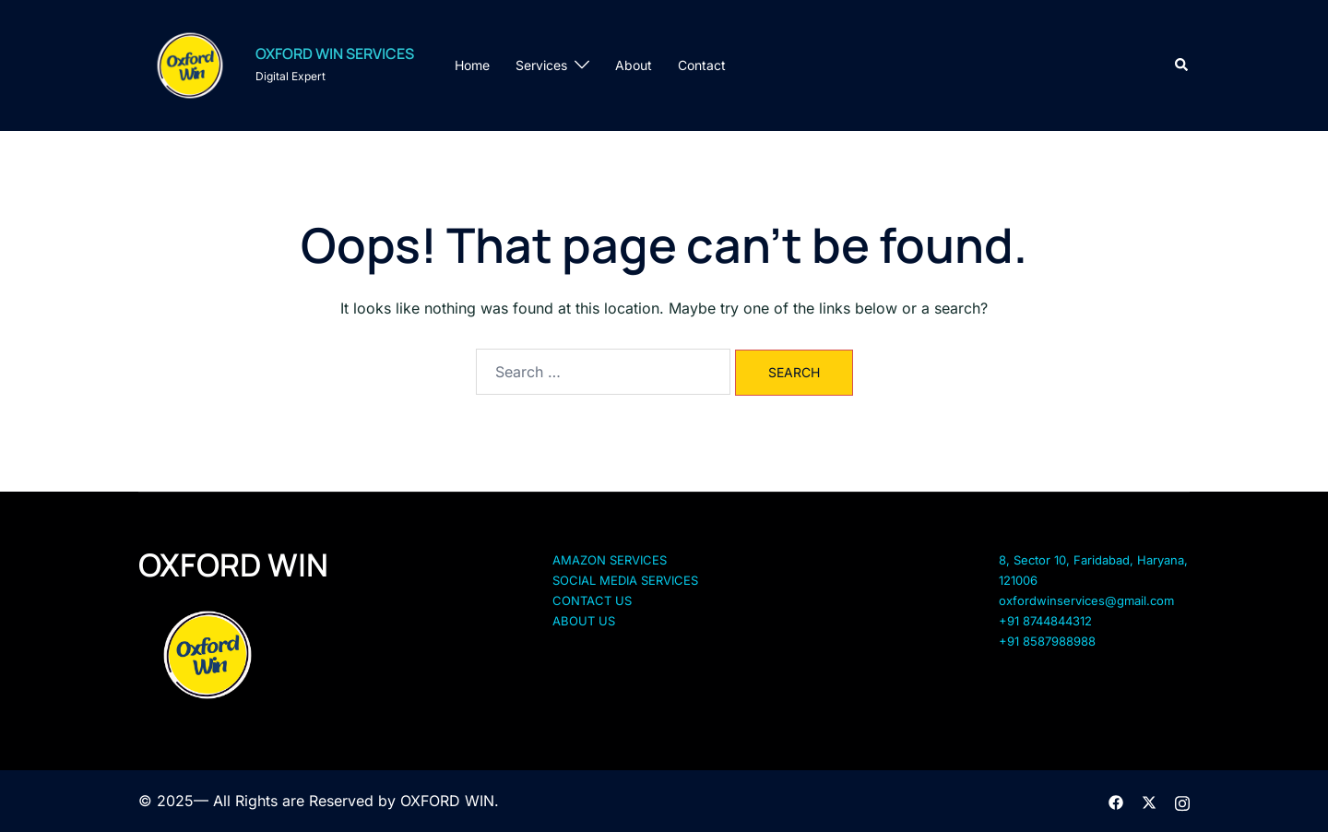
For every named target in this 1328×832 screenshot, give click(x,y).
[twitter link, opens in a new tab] (1149, 800)
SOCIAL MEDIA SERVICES (625, 580)
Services (541, 65)
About (633, 65)
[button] (1182, 65)
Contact (702, 65)
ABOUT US (583, 620)
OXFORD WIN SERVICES (334, 53)
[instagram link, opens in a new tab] (1182, 800)
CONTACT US (592, 600)
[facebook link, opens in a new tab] (1116, 800)
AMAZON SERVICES (609, 560)
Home (472, 65)
